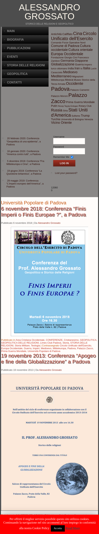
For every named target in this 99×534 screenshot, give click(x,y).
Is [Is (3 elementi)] (81, 68)
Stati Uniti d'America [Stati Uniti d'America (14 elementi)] (69, 112)
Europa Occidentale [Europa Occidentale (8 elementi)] (67, 54)
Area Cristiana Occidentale (30, 340)
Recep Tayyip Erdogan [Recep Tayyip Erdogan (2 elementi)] (68, 106)
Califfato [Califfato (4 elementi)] (67, 34)
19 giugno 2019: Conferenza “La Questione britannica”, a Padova (24, 172)
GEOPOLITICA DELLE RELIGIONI (20, 342)
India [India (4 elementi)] (71, 68)
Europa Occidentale (11, 348)
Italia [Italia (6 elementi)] (86, 68)
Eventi (12, 56)
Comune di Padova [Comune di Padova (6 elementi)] (65, 46)
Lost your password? (66, 173)
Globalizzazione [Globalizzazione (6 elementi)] (62, 64)
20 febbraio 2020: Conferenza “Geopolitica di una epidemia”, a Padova (23, 141)
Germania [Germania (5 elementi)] (67, 60)
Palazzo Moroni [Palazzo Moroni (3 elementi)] (59, 96)
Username (58, 136)
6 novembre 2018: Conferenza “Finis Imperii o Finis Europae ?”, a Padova (43, 211)
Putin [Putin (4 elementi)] (54, 105)
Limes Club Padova (50, 342)
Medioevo (46, 348)
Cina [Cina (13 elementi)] (77, 33)
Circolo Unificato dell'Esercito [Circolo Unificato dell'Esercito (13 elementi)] (73, 36)
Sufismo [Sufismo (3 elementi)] (76, 115)
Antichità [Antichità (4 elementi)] (56, 34)
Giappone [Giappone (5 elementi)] (81, 60)
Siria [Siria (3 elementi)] (65, 110)
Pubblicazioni (18, 48)
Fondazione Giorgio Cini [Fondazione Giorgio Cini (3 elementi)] (64, 57)
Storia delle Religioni (26, 65)
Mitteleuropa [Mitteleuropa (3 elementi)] (57, 79)
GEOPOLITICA (88, 340)
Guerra (27, 348)
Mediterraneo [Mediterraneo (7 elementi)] (61, 76)
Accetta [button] (58, 528)
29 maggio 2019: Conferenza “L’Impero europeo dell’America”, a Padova (25, 183)
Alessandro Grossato (49, 11)
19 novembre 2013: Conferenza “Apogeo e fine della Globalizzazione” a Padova (48, 358)
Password (58, 146)
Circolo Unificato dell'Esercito (75, 345)
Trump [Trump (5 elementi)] (85, 115)
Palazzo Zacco (85, 348)
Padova (71, 348)
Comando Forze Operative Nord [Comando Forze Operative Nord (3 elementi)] (68, 42)
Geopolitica (17, 73)
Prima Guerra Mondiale (13, 351)
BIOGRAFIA (15, 39)
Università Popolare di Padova (44, 351)
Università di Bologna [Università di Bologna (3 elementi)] (72, 119)
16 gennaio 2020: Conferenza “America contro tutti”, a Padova (23, 153)
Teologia (35, 345)
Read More (73, 528)
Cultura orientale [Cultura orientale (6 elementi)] (80, 50)
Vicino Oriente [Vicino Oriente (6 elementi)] (61, 122)
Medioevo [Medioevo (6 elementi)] (70, 72)
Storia (66, 342)
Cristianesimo (71, 340)
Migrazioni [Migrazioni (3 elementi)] (77, 76)
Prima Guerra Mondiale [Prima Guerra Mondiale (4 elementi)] (80, 102)
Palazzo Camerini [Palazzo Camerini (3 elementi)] (79, 90)
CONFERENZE (54, 340)
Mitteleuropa (59, 348)
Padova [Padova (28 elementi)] (60, 89)
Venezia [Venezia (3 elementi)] (88, 119)
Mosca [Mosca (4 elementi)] (69, 79)
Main (11, 31)
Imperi (36, 348)
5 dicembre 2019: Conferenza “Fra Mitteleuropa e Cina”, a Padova (25, 162)
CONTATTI (14, 82)
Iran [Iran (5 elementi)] (77, 68)
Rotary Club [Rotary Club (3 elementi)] (85, 106)
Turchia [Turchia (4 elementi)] (55, 119)
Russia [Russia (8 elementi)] (56, 110)
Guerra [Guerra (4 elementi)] (79, 64)
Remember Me (61, 157)
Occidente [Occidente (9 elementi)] (74, 83)
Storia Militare (22, 345)
